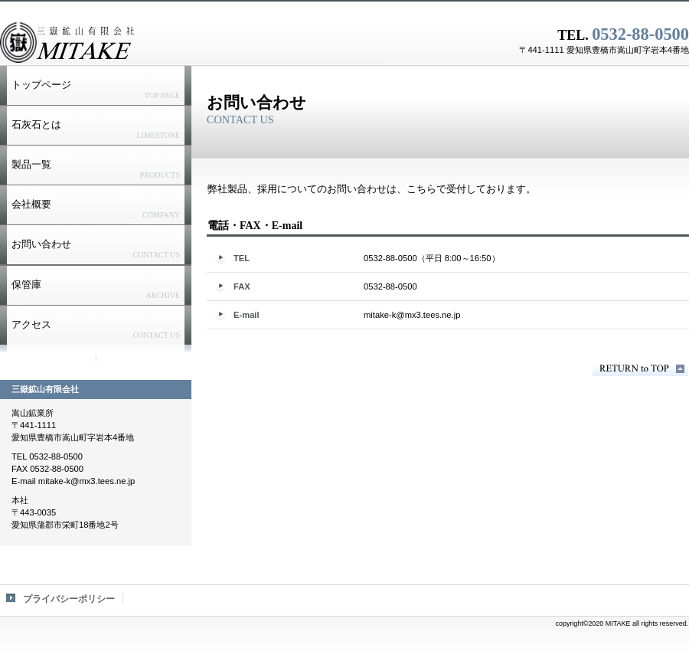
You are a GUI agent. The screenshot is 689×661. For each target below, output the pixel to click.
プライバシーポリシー (69, 599)
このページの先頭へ (640, 369)
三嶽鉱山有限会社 (191, 42)
